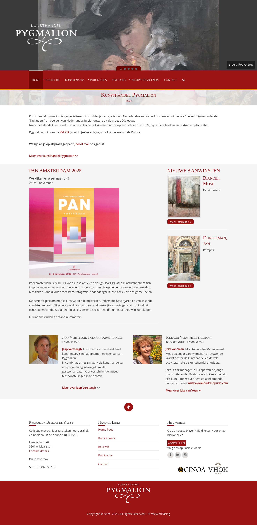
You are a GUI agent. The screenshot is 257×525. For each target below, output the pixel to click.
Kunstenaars (75, 80)
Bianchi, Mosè (211, 180)
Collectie (52, 80)
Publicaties (98, 80)
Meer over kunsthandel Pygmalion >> (53, 156)
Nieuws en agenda (145, 80)
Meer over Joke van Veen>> (183, 390)
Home (36, 80)
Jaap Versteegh (72, 349)
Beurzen (103, 447)
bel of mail (83, 144)
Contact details (39, 451)
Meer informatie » (180, 222)
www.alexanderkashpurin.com (208, 383)
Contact (170, 80)
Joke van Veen (175, 349)
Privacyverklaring (159, 514)
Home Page (105, 429)
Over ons (119, 80)
